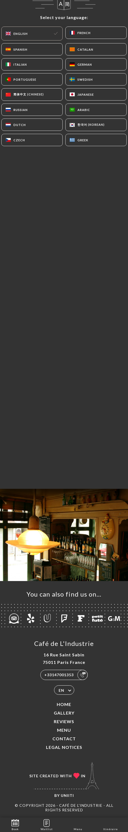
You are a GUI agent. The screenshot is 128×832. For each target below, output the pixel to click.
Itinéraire (110, 824)
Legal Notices (64, 747)
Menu (64, 730)
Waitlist (47, 824)
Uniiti (67, 795)
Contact (64, 738)
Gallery (64, 712)
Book (15, 824)
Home (64, 704)
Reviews (64, 721)
